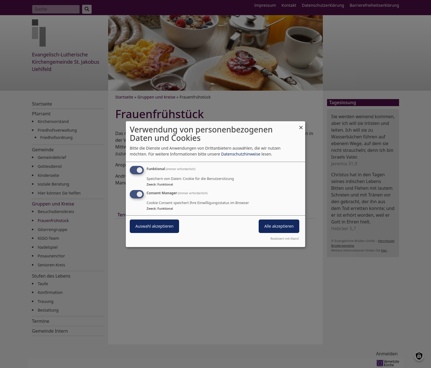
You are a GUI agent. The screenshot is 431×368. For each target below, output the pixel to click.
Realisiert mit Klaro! (284, 238)
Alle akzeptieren (279, 226)
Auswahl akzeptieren (154, 226)
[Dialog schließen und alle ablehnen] (301, 124)
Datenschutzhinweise (240, 154)
